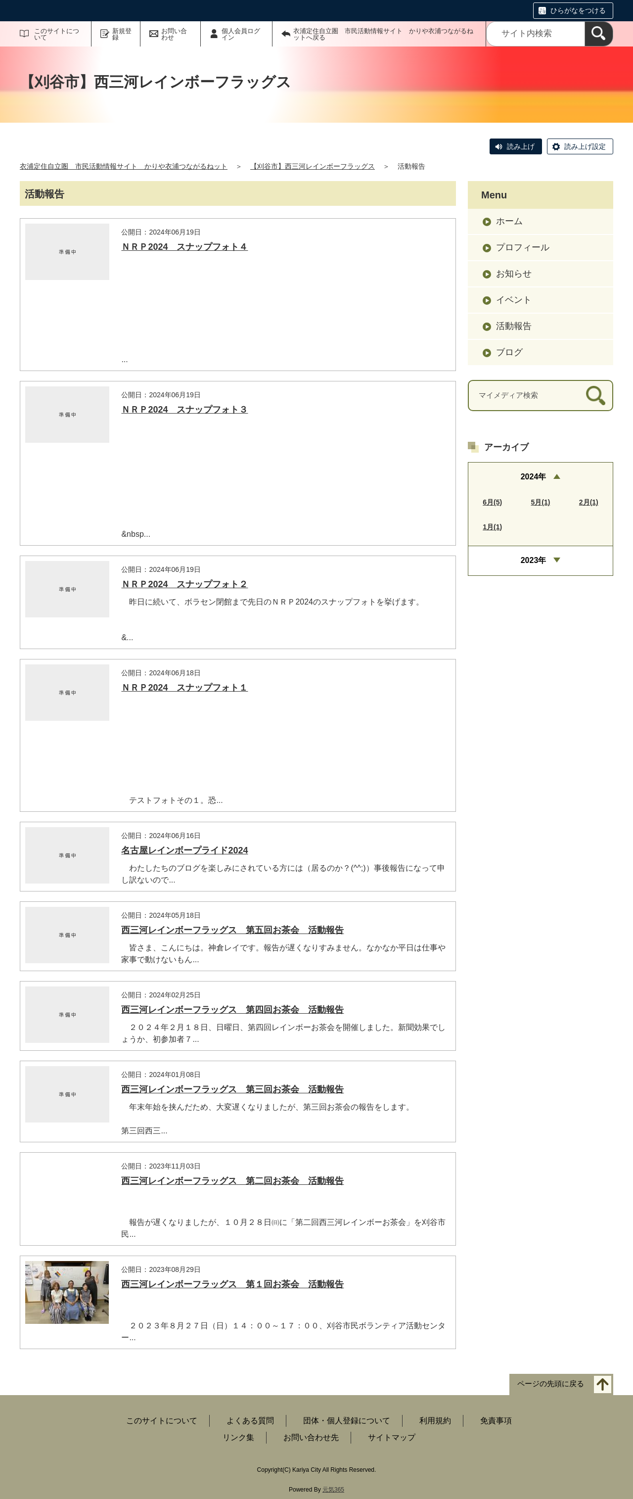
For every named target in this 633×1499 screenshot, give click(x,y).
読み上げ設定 (585, 146)
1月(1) (492, 527)
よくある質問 (250, 1420)
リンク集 (238, 1437)
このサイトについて (56, 34)
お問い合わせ (174, 34)
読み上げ (521, 146)
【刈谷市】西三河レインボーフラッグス (312, 166)
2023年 (533, 560)
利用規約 (435, 1420)
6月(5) (492, 502)
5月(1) (540, 502)
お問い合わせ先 (311, 1437)
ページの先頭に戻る (550, 1384)
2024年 (533, 476)
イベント (514, 300)
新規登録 (122, 34)
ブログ (509, 352)
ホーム (509, 221)
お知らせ (514, 274)
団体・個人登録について (346, 1420)
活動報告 (514, 326)
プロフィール (522, 247)
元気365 (333, 1489)
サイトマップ (391, 1437)
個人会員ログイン (241, 34)
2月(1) (588, 502)
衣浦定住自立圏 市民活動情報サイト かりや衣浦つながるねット (123, 166)
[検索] (599, 34)
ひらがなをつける (578, 10)
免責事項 (496, 1420)
